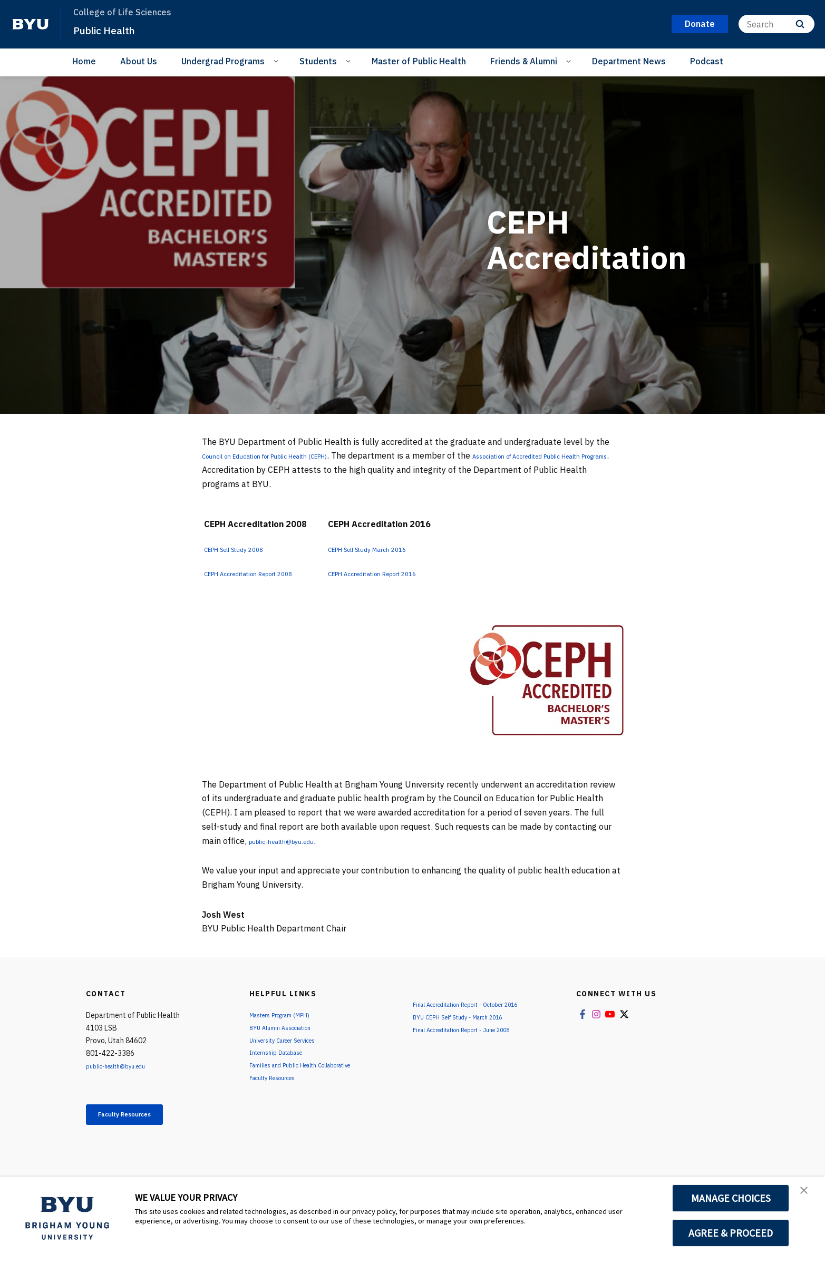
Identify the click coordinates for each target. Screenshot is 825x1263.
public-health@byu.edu (294, 840)
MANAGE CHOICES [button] (730, 1198)
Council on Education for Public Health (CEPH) (292, 455)
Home (84, 61)
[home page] (30, 24)
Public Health (112, 29)
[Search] (776, 24)
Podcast (706, 61)
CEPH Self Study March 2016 (410, 548)
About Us (138, 61)
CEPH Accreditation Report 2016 (418, 573)
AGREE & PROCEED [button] (731, 1233)
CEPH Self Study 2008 (247, 548)
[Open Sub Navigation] (278, 60)
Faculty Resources (141, 1117)
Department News (629, 61)
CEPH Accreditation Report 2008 (268, 573)
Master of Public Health (419, 61)
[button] (807, 1195)
